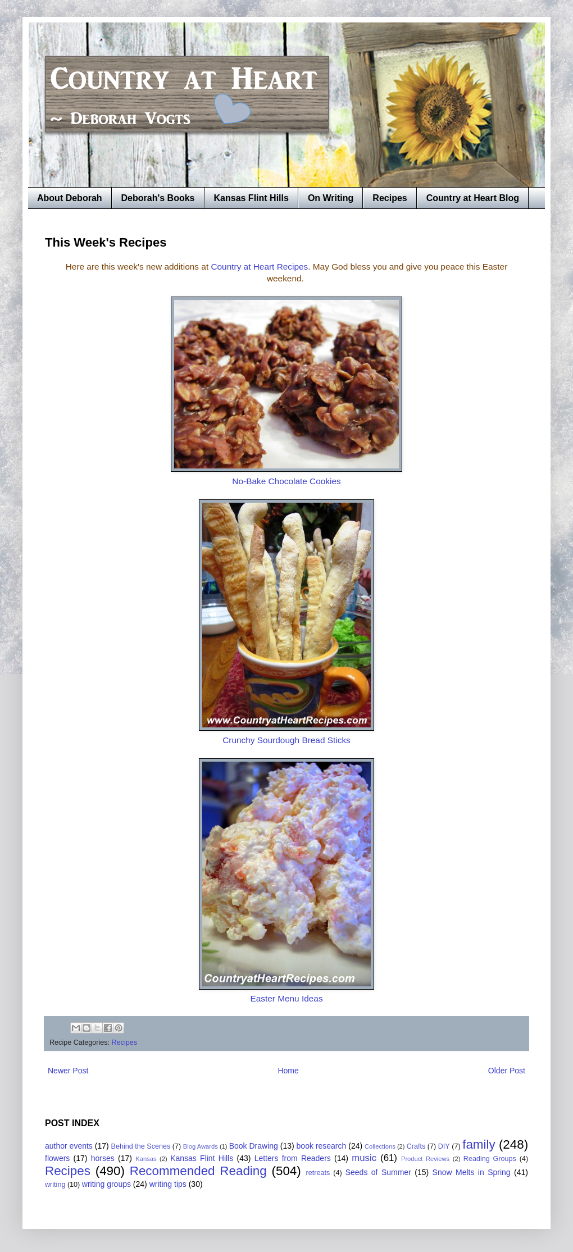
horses (103, 1158)
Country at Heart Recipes (259, 266)
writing (55, 1185)
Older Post (506, 1070)
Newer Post (68, 1070)
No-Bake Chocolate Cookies (286, 481)
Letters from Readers (292, 1158)
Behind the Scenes (141, 1146)
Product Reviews (425, 1158)
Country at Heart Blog (472, 198)
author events (69, 1145)
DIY (444, 1146)
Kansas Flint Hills (251, 198)
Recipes (389, 198)
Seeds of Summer (378, 1172)
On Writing (330, 198)
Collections (380, 1146)
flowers (57, 1158)
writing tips (168, 1184)
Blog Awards (200, 1146)
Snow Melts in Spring (472, 1172)
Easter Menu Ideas (286, 998)
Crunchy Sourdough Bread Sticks (286, 740)
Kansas (145, 1158)
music (364, 1158)
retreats (318, 1173)
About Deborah (69, 198)
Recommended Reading (198, 1171)
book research (322, 1145)
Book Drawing (253, 1145)
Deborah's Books (158, 198)
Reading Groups (489, 1159)
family (478, 1144)
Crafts (416, 1146)
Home (288, 1070)
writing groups (106, 1184)
